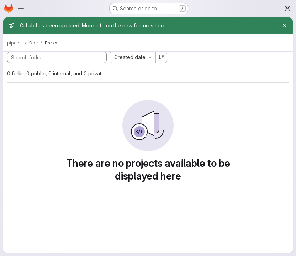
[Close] (284, 25)
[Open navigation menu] (21, 8)
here (160, 25)
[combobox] (132, 57)
